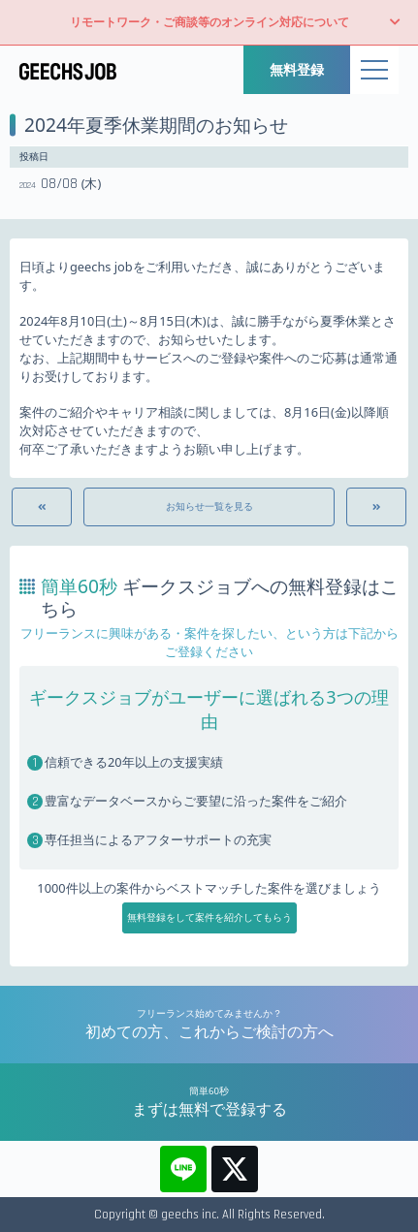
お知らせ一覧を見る (209, 506)
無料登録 (297, 69)
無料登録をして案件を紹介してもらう (209, 917)
